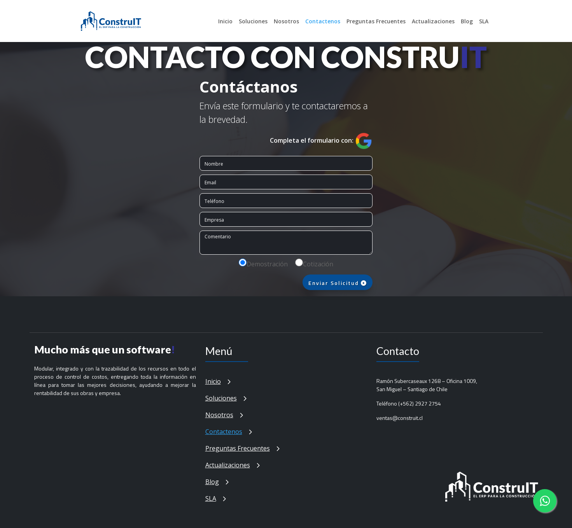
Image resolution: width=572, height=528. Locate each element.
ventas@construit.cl (399, 418)
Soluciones (253, 21)
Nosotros (286, 21)
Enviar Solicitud (337, 283)
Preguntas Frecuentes (376, 21)
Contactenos (322, 21)
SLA (483, 21)
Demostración (267, 264)
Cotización (318, 264)
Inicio (225, 21)
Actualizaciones (433, 21)
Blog (467, 21)
